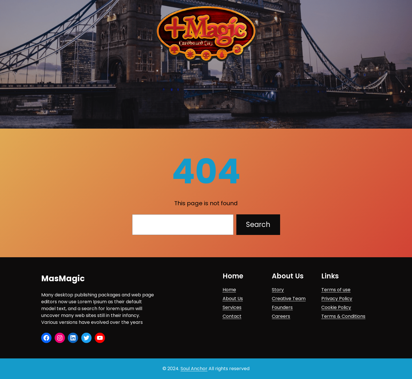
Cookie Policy (336, 307)
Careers (281, 316)
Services (232, 307)
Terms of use (335, 289)
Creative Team (289, 298)
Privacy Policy (336, 298)
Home (229, 289)
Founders (282, 307)
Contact (232, 316)
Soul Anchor (194, 368)
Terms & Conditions (343, 316)
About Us (233, 298)
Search (258, 224)
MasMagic (63, 278)
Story (278, 289)
